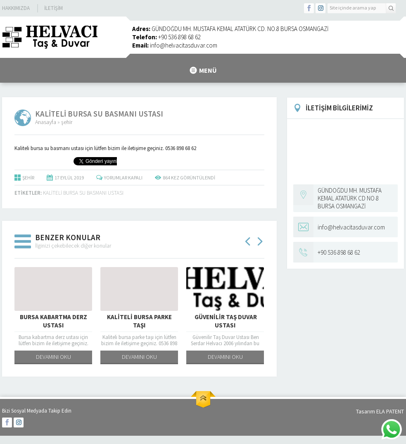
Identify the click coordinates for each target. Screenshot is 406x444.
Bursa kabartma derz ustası (53, 321)
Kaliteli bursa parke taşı (139, 321)
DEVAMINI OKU (53, 356)
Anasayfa (45, 122)
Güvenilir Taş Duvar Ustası (225, 321)
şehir (66, 122)
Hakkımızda (16, 8)
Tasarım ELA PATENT (380, 411)
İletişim (53, 8)
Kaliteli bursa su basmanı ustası (83, 192)
